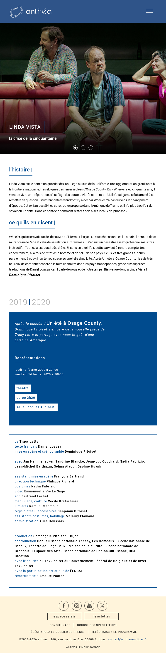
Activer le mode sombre (83, 647)
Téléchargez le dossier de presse (57, 632)
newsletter (101, 616)
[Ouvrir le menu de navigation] (149, 11)
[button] (75, 147)
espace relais (65, 616)
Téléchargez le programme (114, 632)
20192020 (29, 301)
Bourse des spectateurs (97, 625)
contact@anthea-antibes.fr (127, 639)
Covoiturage (60, 625)
